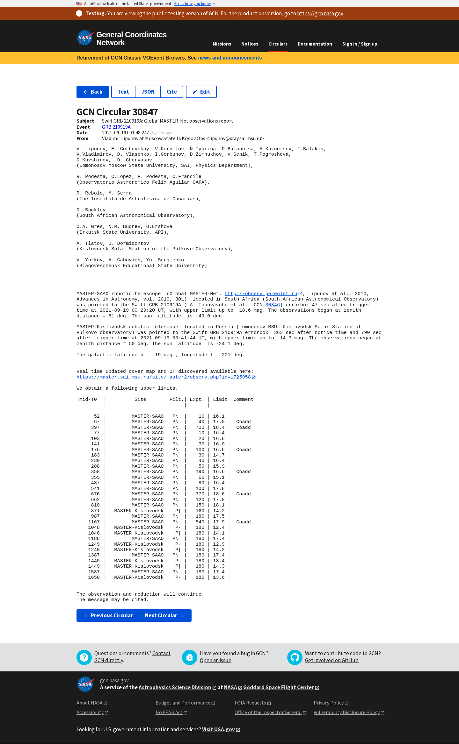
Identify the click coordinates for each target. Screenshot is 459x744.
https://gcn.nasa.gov (320, 13)
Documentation (315, 44)
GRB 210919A (116, 127)
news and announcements (230, 57)
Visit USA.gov (218, 729)
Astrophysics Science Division (175, 687)
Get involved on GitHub (332, 660)
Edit (201, 91)
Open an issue (215, 660)
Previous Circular (108, 615)
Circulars (278, 44)
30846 (272, 305)
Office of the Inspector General (268, 712)
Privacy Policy (329, 703)
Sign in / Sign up (359, 44)
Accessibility (90, 712)
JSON (148, 91)
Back (92, 91)
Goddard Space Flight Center (278, 687)
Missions (222, 44)
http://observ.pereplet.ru (261, 293)
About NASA (89, 703)
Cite (172, 91)
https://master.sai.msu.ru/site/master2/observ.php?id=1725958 (163, 377)
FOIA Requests (250, 703)
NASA (230, 687)
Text (123, 91)
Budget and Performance (183, 703)
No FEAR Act (169, 712)
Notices (249, 44)
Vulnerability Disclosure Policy (347, 712)
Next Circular (165, 615)
